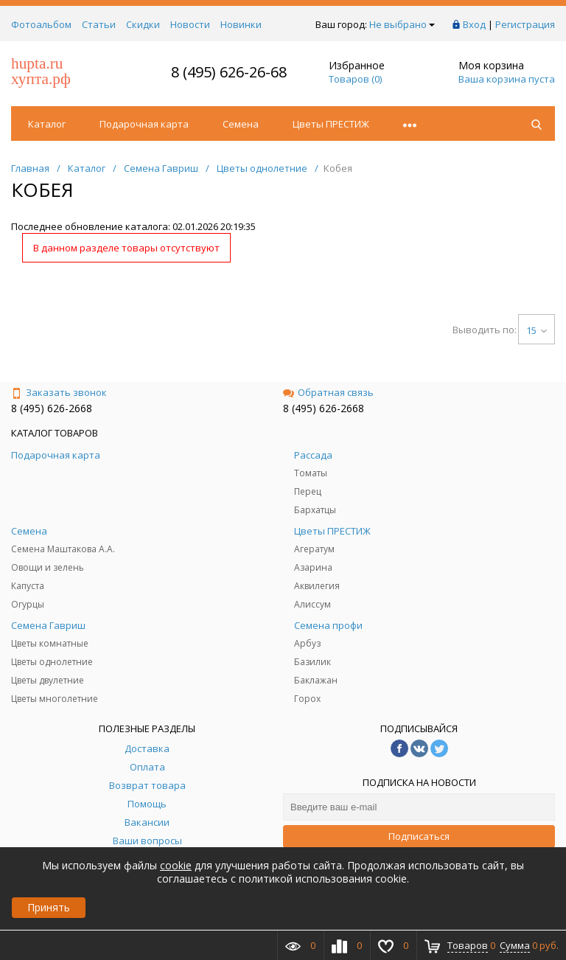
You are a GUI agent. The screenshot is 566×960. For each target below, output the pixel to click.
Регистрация (525, 24)
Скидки (143, 24)
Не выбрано (402, 24)
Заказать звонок (59, 392)
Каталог (47, 124)
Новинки (241, 24)
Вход (474, 24)
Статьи (99, 24)
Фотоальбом (41, 24)
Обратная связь (328, 392)
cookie (176, 865)
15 (536, 330)
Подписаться (419, 836)
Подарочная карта (144, 124)
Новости (190, 24)
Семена (241, 124)
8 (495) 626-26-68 (229, 72)
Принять (48, 907)
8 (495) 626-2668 (51, 408)
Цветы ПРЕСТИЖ (331, 124)
